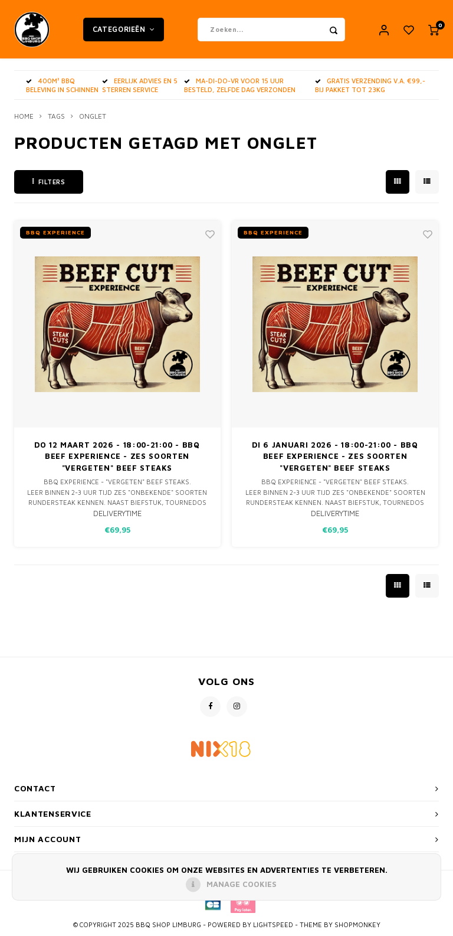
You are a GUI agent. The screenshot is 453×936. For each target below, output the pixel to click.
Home (24, 116)
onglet (92, 116)
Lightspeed (273, 925)
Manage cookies (241, 884)
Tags (56, 116)
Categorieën (124, 29)
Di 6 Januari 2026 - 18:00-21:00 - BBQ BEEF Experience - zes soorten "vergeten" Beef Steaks (335, 456)
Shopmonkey (357, 925)
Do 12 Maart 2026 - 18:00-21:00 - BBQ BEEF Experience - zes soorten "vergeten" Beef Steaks (116, 456)
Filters (48, 181)
